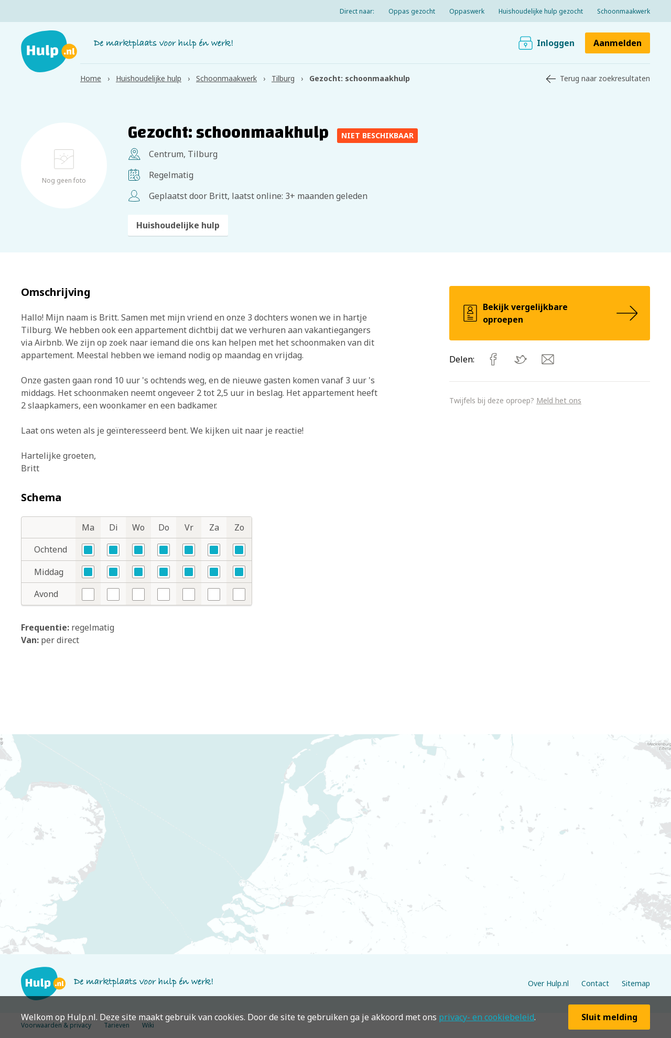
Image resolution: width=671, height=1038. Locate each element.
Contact (595, 983)
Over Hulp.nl (548, 983)
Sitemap (636, 983)
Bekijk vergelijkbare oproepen (549, 313)
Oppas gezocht (411, 11)
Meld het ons (558, 400)
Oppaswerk (466, 11)
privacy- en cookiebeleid (486, 1017)
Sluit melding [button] (609, 1017)
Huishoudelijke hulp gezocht (541, 11)
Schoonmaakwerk (623, 11)
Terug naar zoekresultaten (605, 78)
